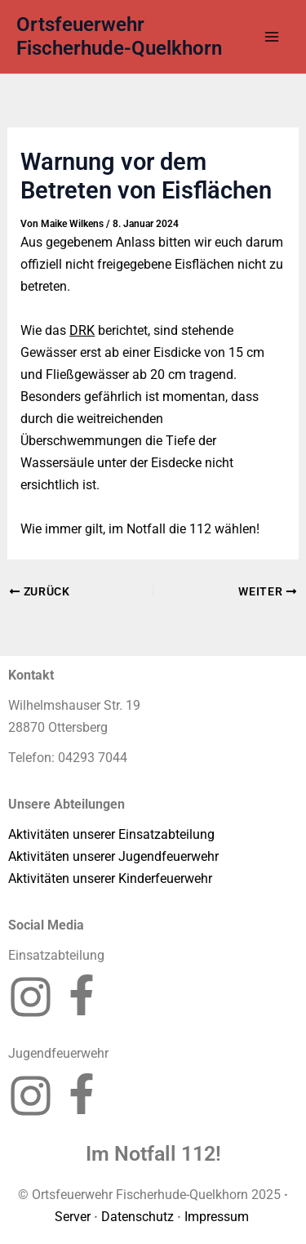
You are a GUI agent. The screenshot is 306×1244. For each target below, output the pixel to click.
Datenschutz (137, 1216)
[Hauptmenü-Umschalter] (271, 37)
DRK (82, 330)
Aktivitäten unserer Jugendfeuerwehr (113, 856)
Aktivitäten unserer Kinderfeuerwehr (110, 878)
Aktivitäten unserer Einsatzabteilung (111, 834)
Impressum (218, 1216)
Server (73, 1216)
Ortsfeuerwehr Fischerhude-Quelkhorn (119, 36)
